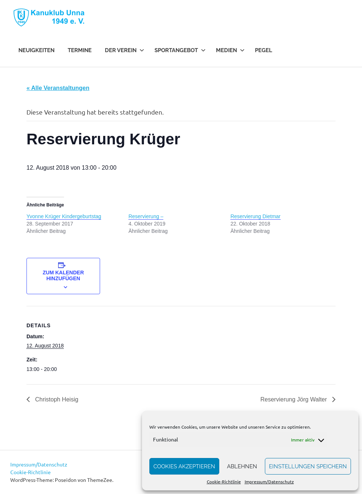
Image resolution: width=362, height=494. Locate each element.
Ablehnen (242, 466)
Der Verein (124, 50)
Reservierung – (145, 216)
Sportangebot (180, 50)
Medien (230, 50)
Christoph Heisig (55, 399)
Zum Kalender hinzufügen (63, 275)
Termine (80, 50)
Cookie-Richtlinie (224, 481)
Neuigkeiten (36, 50)
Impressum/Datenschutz (269, 481)
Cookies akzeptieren (184, 466)
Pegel (263, 50)
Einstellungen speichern (308, 466)
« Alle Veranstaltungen (57, 88)
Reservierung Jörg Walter (294, 399)
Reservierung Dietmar (255, 216)
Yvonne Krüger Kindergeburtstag (63, 216)
